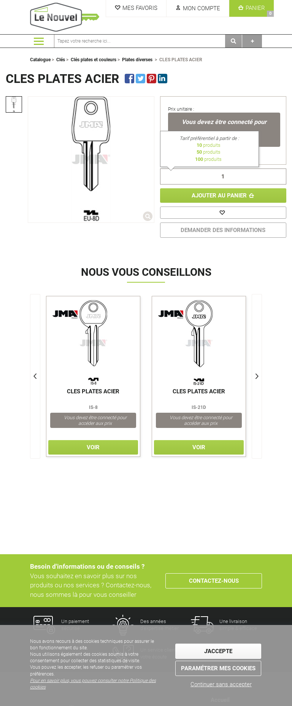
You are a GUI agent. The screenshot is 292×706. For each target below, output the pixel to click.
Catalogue (40, 59)
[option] (14, 104)
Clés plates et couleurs (93, 59)
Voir (93, 447)
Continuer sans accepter (221, 684)
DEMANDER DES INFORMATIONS (223, 230)
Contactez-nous (214, 580)
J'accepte (218, 650)
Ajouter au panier (219, 195)
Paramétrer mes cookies (218, 668)
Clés (60, 59)
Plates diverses (137, 59)
